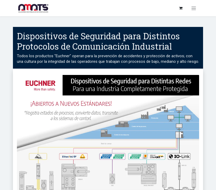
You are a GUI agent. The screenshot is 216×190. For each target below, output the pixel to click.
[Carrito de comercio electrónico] (181, 8)
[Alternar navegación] (193, 8)
